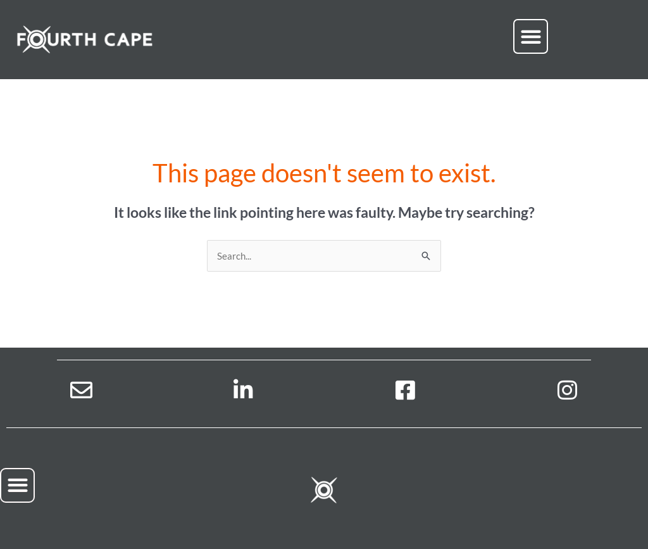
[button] (530, 36)
